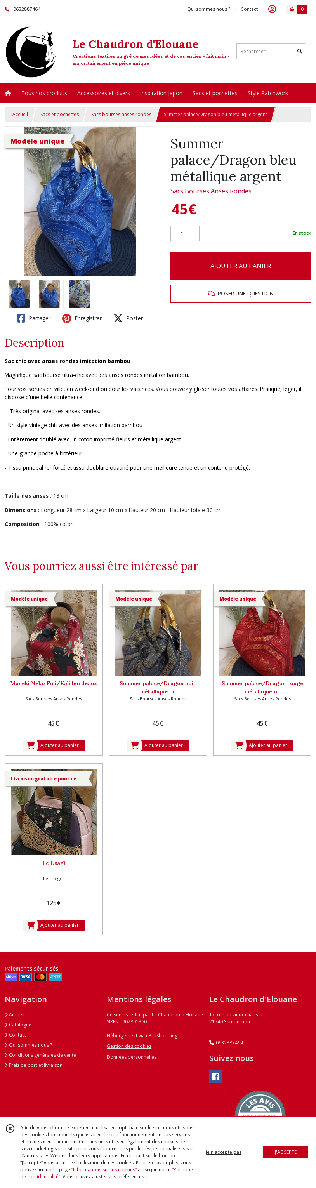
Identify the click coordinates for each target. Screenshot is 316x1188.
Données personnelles (131, 1057)
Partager (33, 318)
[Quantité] (185, 233)
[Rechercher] (300, 51)
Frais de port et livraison (34, 1065)
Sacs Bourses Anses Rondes (211, 191)
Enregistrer (82, 318)
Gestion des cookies (129, 1046)
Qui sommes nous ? (28, 1045)
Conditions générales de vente (40, 1055)
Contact (249, 9)
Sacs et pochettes (59, 114)
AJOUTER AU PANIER (240, 266)
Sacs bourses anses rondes (121, 114)
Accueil (20, 114)
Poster (128, 318)
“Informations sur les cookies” (104, 1169)
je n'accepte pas (223, 1152)
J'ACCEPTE (286, 1152)
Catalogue (18, 1024)
